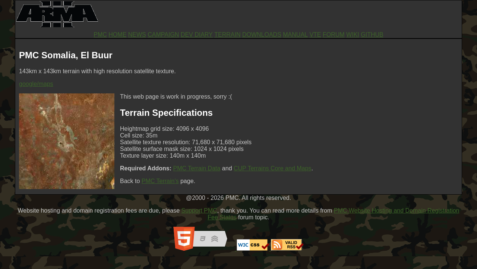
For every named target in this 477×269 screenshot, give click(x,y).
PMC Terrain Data (197, 168)
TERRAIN (227, 34)
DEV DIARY (197, 34)
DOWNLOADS (261, 34)
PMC (100, 34)
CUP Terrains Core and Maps (272, 168)
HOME (117, 34)
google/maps (36, 84)
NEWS (137, 34)
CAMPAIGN (163, 34)
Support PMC (199, 210)
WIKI (352, 34)
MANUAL (295, 34)
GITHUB (372, 34)
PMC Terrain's (160, 181)
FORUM (334, 34)
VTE (315, 34)
